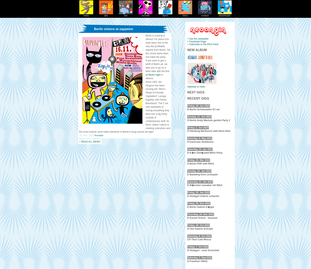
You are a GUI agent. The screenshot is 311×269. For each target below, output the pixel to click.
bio (126, 14)
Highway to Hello (196, 86)
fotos (185, 14)
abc (106, 14)
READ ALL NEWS (90, 141)
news (86, 14)
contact (205, 14)
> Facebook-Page (196, 41)
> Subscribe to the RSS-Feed (202, 44)
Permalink (98, 135)
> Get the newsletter (198, 38)
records (146, 14)
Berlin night (155, 74)
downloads (225, 14)
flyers (165, 14)
